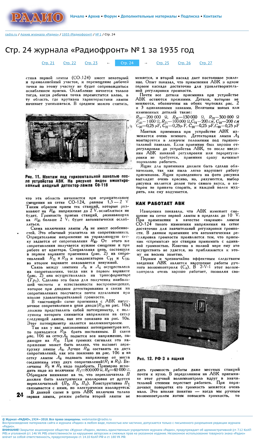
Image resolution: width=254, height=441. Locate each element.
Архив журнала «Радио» (39, 34)
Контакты (212, 16)
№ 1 (98, 34)
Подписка (190, 16)
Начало (77, 16)
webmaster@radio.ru (97, 419)
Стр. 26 (184, 62)
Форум (110, 16)
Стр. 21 (48, 62)
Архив (94, 16)
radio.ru (11, 34)
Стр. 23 (91, 62)
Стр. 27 (206, 62)
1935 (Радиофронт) (77, 34)
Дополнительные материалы (149, 16)
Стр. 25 (162, 62)
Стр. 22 (69, 62)
